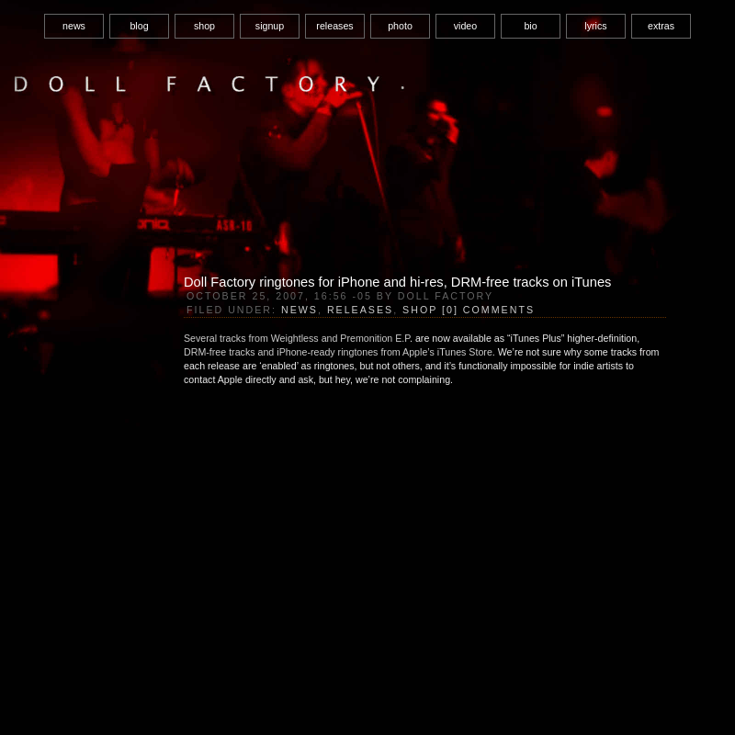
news (73, 25)
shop (204, 25)
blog (139, 25)
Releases (360, 309)
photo (400, 25)
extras (661, 25)
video (465, 25)
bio (530, 25)
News (299, 309)
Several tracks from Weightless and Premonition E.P (297, 338)
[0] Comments (488, 309)
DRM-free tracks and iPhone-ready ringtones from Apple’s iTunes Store (338, 351)
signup (269, 25)
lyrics (595, 25)
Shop (419, 309)
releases (334, 25)
